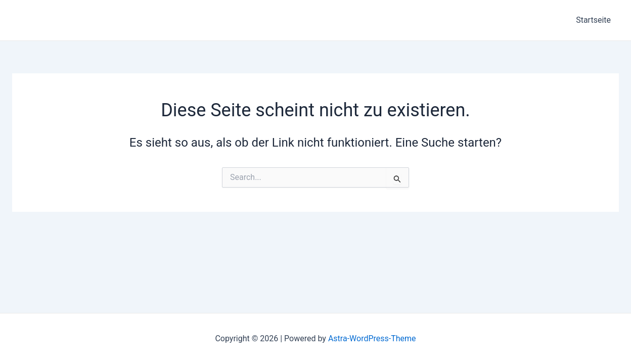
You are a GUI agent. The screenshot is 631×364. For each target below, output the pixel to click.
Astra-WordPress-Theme (372, 338)
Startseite (593, 20)
